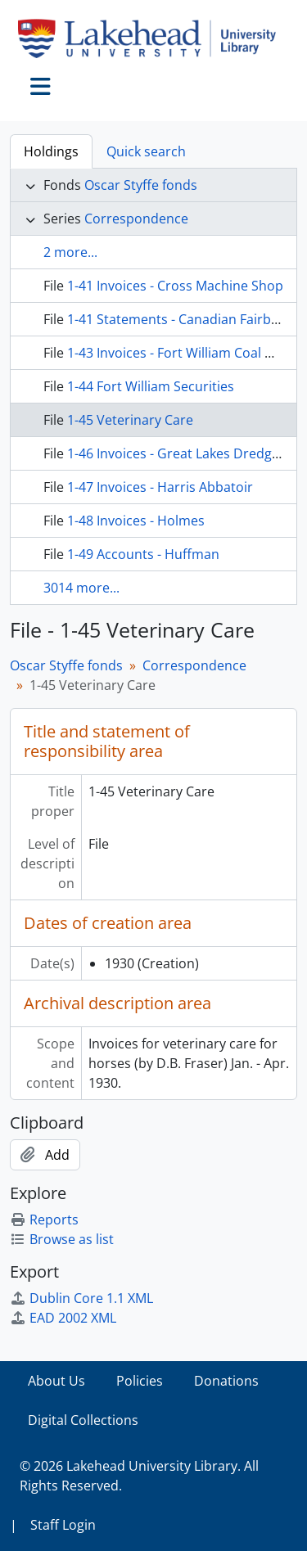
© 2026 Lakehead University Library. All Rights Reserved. (139, 1476)
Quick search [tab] (146, 151)
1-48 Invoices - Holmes (136, 521)
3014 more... (81, 588)
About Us (56, 1381)
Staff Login (63, 1525)
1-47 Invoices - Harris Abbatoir (160, 487)
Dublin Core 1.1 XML (81, 1298)
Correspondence (136, 219)
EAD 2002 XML (63, 1318)
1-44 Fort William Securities (150, 386)
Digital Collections (83, 1420)
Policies (139, 1381)
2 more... (70, 252)
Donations (226, 1381)
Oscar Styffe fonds (140, 185)
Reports (44, 1220)
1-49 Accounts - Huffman (143, 554)
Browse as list (62, 1239)
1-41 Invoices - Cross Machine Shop (175, 286)
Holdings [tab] (51, 151)
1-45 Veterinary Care (130, 420)
